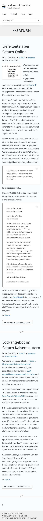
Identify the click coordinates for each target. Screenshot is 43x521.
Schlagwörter (10, 516)
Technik (14, 14)
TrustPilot (17, 297)
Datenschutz (19, 518)
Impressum (8, 518)
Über (31, 14)
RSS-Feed (24, 516)
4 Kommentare (11, 356)
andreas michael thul (19, 5)
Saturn (31, 85)
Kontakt (33, 518)
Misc (23, 14)
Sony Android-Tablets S (12, 396)
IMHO (21, 57)
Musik (4, 14)
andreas (31, 57)
